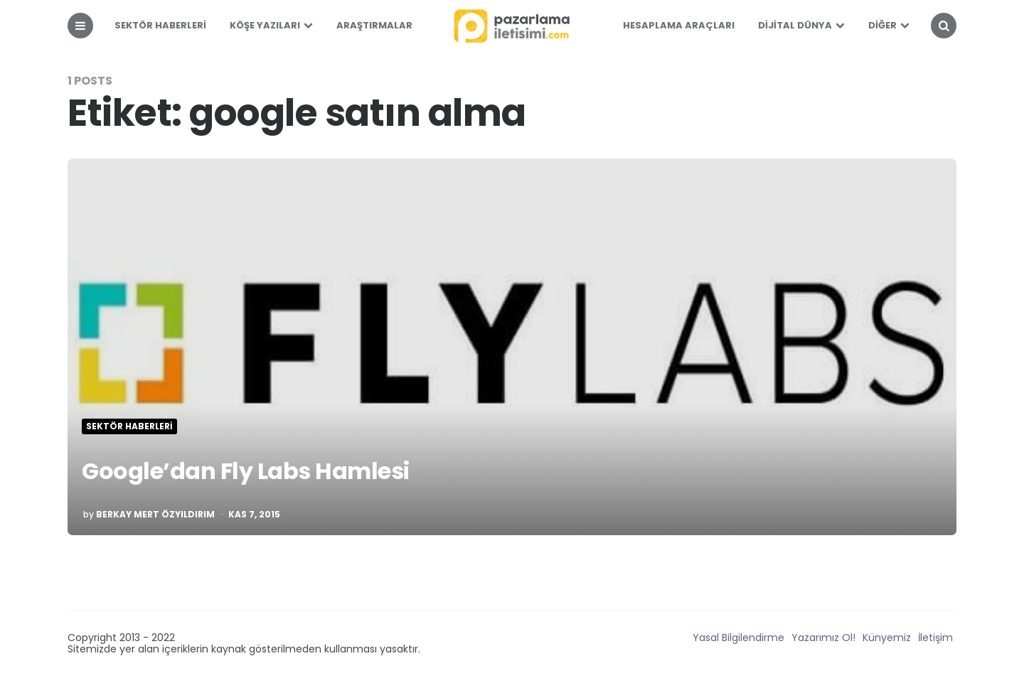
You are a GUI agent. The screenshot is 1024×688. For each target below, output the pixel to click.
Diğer (882, 25)
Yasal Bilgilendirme (738, 637)
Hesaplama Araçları (679, 25)
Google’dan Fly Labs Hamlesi (246, 471)
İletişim (935, 637)
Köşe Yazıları (265, 25)
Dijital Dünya (795, 25)
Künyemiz (887, 637)
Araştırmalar (374, 25)
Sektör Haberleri (160, 25)
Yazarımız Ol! (823, 637)
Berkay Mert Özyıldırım (155, 515)
